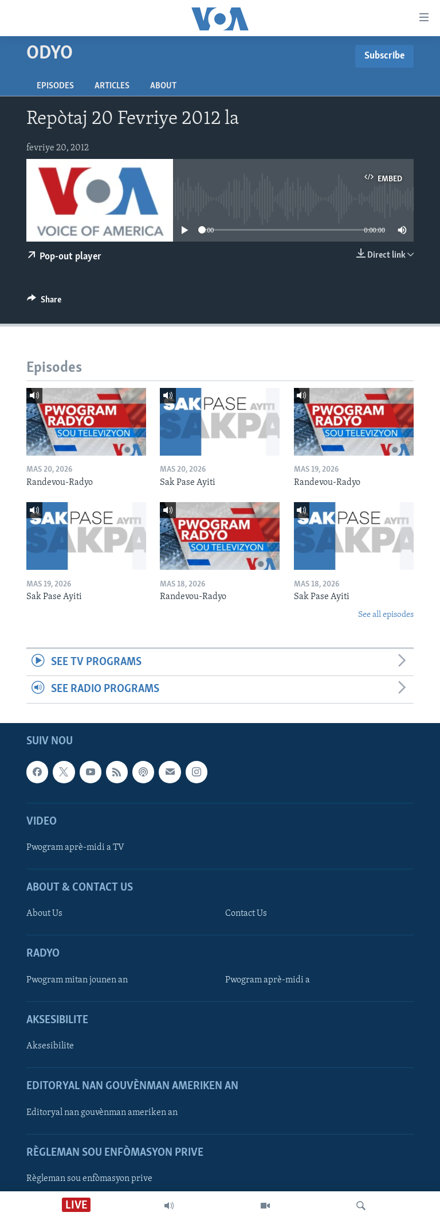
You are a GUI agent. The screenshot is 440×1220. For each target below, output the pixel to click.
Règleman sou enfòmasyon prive (89, 1178)
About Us (44, 913)
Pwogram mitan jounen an (77, 979)
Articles (112, 86)
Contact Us (246, 913)
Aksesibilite (50, 1046)
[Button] (44, 302)
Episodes (55, 86)
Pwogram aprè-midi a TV (75, 847)
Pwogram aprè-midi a (267, 979)
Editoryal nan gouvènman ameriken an (102, 1112)
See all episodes (386, 615)
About (163, 86)
